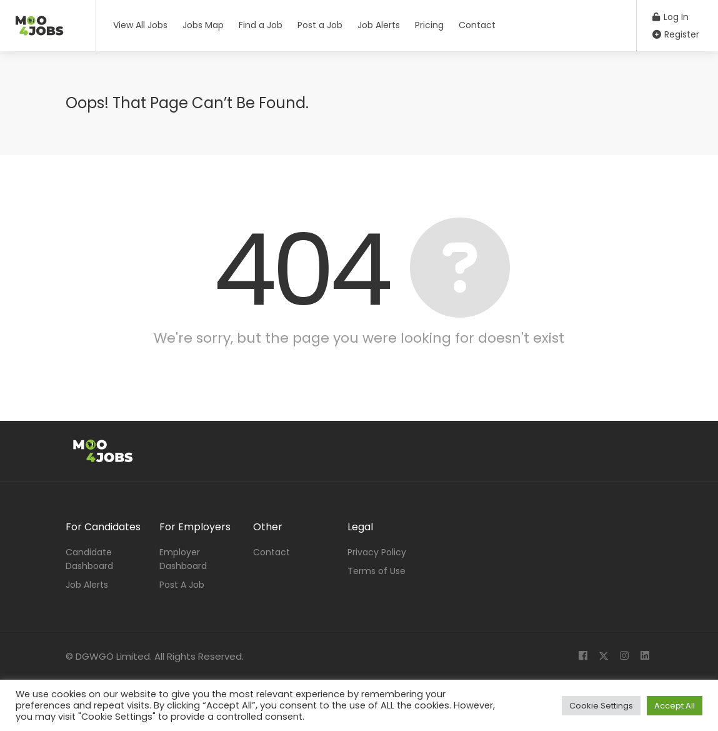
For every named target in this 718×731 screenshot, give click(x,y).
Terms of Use (376, 571)
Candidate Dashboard (89, 559)
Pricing (429, 25)
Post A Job (181, 584)
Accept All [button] (674, 706)
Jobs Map (203, 25)
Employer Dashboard (183, 559)
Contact (477, 25)
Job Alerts (378, 25)
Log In (670, 17)
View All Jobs (140, 25)
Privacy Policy (376, 552)
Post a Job (319, 25)
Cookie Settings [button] (601, 706)
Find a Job (260, 25)
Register (675, 34)
